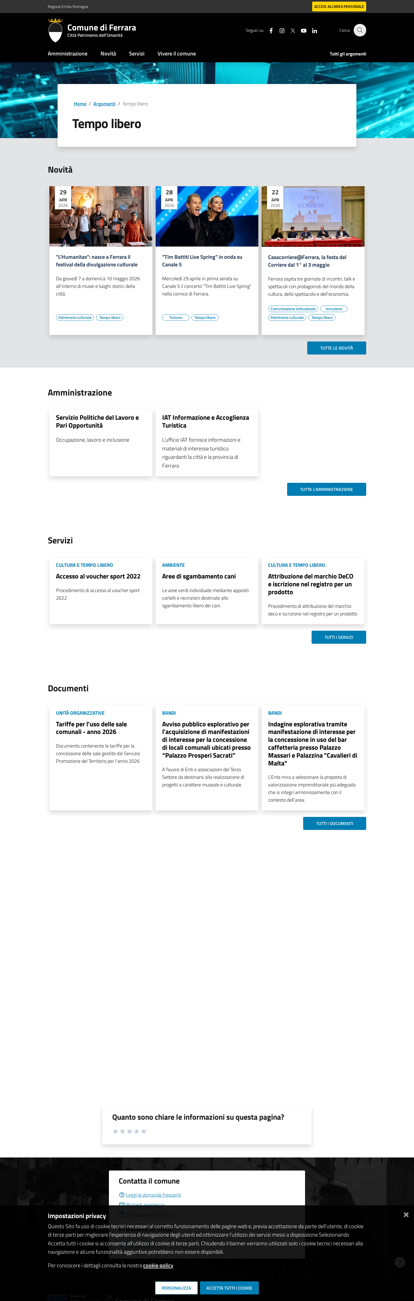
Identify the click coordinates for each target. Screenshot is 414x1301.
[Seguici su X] (289, 30)
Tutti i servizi (339, 637)
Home (80, 103)
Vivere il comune (177, 53)
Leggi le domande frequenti (150, 1195)
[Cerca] (359, 30)
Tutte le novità (336, 348)
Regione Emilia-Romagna (68, 6)
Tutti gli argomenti (348, 53)
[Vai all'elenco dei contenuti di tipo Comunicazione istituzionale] (293, 309)
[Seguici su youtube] (300, 30)
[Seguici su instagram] (279, 30)
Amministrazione (67, 53)
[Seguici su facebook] (268, 30)
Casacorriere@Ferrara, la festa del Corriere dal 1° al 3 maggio (307, 261)
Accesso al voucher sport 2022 (98, 576)
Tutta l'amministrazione (326, 489)
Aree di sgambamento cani (199, 576)
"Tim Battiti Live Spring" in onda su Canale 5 (202, 260)
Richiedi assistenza (142, 1204)
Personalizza (176, 1288)
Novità (108, 53)
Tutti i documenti (334, 823)
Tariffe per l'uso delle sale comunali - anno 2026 (91, 728)
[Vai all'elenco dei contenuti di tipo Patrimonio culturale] (75, 317)
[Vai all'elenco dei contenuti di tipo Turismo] (175, 317)
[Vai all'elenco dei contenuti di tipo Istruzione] (333, 309)
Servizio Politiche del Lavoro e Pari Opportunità (97, 421)
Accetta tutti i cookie (229, 1288)
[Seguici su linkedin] (311, 30)
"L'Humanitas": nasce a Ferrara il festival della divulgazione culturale (96, 260)
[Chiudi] (406, 1213)
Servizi (137, 53)
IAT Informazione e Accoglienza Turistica (205, 421)
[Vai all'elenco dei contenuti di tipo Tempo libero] (109, 317)
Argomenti (104, 103)
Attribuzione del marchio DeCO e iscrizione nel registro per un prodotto (310, 584)
